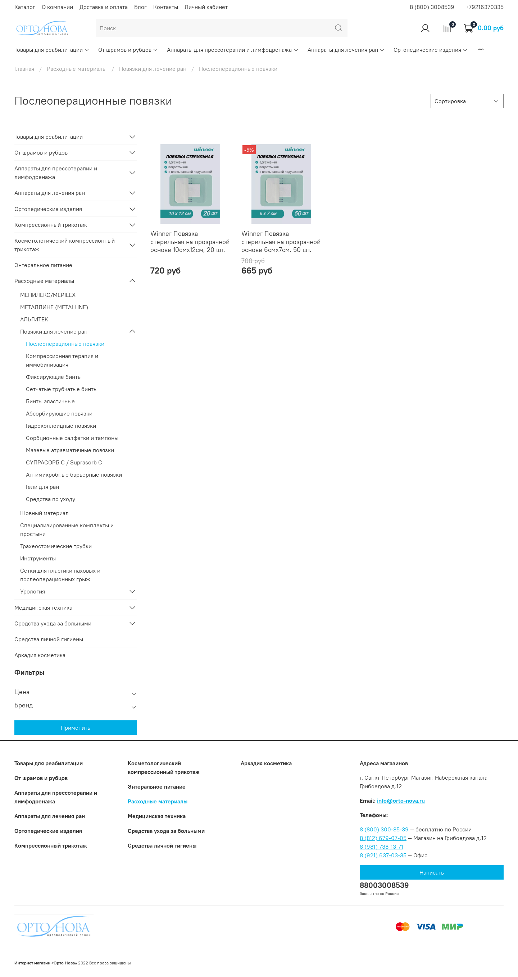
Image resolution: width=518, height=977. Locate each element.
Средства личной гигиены (48, 639)
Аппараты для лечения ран (346, 49)
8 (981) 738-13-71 (381, 846)
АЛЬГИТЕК (34, 319)
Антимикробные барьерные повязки (74, 474)
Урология (32, 591)
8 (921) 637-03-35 (383, 855)
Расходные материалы (76, 68)
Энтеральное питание (43, 265)
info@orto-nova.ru (401, 800)
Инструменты (38, 558)
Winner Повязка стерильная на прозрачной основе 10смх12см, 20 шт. (190, 241)
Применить (75, 727)
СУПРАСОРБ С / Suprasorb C (64, 462)
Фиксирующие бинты (54, 376)
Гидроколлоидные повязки (61, 425)
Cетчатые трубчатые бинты (61, 389)
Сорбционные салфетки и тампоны (72, 437)
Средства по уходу (50, 499)
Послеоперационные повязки (65, 343)
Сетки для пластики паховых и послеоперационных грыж (60, 575)
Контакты (165, 6)
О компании (57, 6)
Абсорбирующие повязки (59, 413)
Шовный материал (44, 513)
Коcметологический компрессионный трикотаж (64, 245)
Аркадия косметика (39, 655)
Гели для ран (42, 486)
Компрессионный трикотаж (50, 224)
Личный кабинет (206, 6)
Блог (140, 6)
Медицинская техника (43, 607)
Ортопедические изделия (431, 49)
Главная (24, 68)
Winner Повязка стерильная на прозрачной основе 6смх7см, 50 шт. (281, 241)
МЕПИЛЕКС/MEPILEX (48, 294)
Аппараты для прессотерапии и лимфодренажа (233, 49)
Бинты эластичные (50, 401)
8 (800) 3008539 (432, 6)
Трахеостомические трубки (56, 546)
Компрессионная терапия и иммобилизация (62, 360)
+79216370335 (484, 6)
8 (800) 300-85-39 (384, 829)
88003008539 (384, 885)
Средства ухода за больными (52, 623)
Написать (431, 872)
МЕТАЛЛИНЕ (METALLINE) (54, 307)
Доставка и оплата (103, 6)
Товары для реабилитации (52, 49)
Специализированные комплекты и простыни (67, 529)
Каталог (24, 6)
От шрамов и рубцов (128, 49)
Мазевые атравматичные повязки (70, 450)
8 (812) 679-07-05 (383, 837)
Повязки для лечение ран (152, 68)
